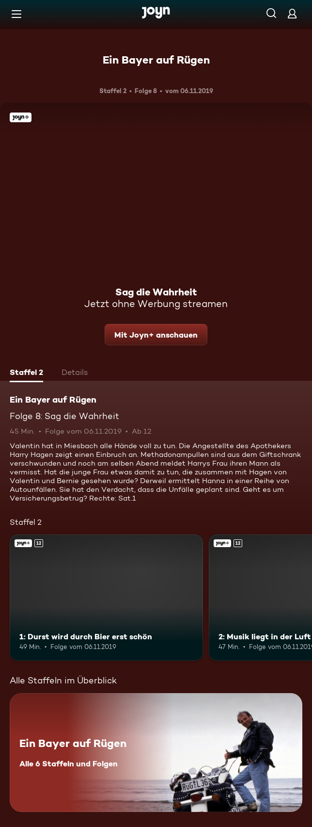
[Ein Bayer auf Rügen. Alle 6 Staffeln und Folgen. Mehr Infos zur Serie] (156, 752)
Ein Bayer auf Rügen (156, 59)
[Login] (292, 13)
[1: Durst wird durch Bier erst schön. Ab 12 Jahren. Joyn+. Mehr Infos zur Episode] (106, 597)
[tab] (26, 373)
